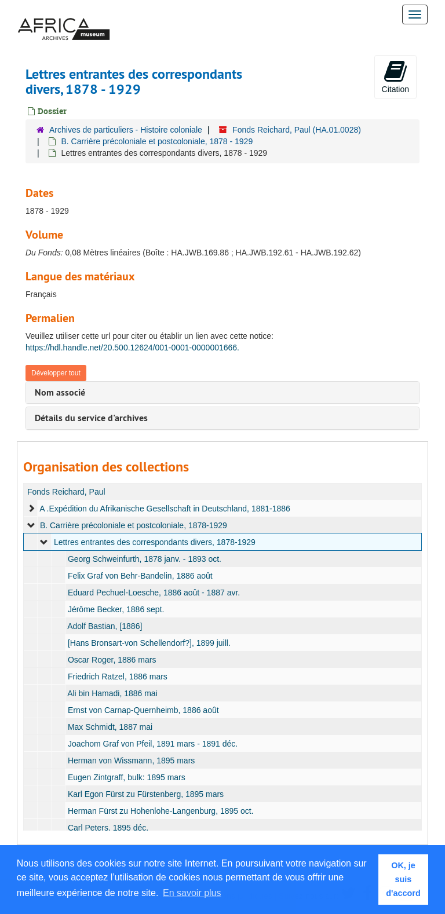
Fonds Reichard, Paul (66, 491)
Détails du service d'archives (91, 418)
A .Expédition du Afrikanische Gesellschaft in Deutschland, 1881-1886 (164, 508)
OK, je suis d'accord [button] (403, 879)
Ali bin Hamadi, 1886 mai (112, 693)
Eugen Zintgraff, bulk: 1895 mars (126, 777)
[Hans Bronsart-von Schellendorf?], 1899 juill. (149, 643)
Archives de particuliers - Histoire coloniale (125, 129)
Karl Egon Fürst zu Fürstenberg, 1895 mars (146, 794)
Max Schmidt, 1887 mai (110, 727)
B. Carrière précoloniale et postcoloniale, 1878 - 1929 (157, 141)
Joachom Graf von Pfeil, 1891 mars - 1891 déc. (153, 743)
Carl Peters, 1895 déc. (108, 827)
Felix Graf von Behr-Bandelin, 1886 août (140, 575)
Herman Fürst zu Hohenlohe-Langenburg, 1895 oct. (161, 811)
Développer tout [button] (56, 373)
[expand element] (31, 508)
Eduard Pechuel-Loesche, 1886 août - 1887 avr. (154, 592)
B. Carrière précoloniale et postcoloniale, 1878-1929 (133, 525)
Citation (395, 76)
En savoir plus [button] (192, 893)
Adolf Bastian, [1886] (104, 626)
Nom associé (60, 392)
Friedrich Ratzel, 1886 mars (117, 676)
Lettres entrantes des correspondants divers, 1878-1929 (155, 542)
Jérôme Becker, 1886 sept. (116, 609)
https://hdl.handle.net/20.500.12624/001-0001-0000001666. (132, 347)
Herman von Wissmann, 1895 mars (131, 760)
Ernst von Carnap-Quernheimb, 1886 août (143, 710)
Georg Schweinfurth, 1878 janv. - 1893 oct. (144, 559)
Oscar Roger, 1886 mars (112, 659)
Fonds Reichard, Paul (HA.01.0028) (296, 129)
